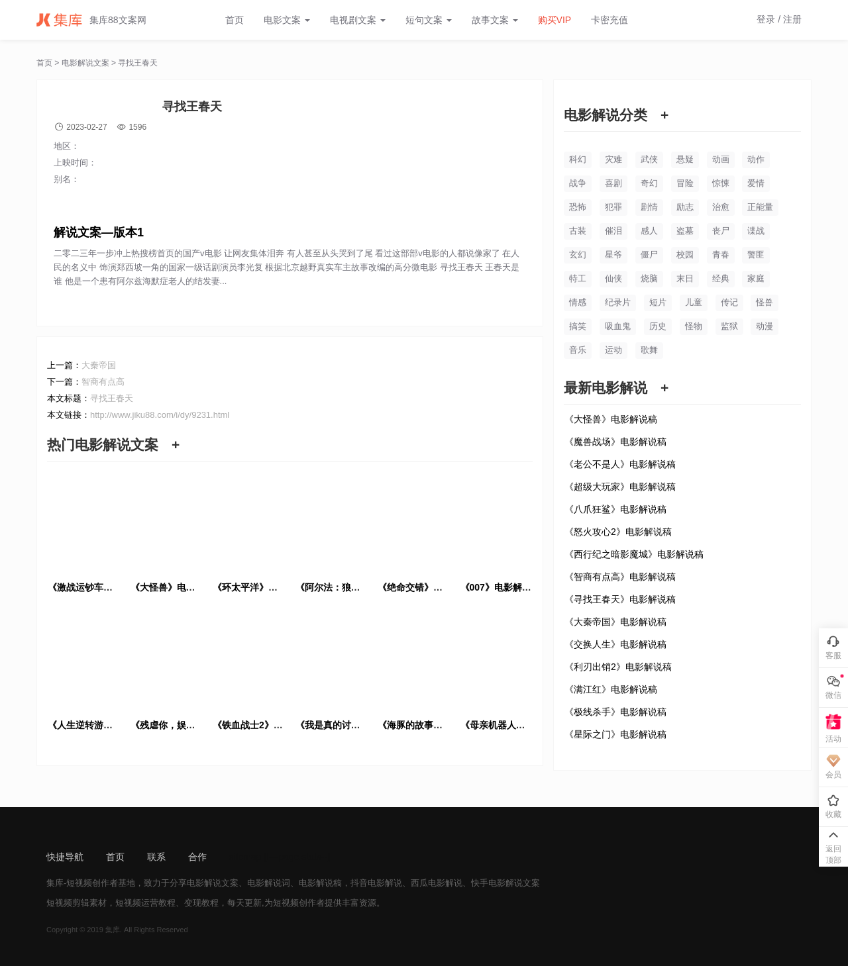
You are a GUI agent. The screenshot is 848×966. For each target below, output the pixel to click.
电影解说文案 (85, 63)
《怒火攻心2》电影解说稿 (618, 531)
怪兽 (764, 302)
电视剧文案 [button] (358, 20)
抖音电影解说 (376, 883)
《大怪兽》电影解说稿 (610, 419)
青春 (720, 255)
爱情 (756, 183)
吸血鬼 (618, 326)
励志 (685, 207)
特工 (577, 278)
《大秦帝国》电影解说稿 (615, 621)
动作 (756, 159)
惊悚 (720, 183)
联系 (156, 856)
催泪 (613, 231)
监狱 (729, 326)
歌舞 (649, 350)
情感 (577, 302)
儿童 (693, 302)
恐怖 (577, 207)
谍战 (756, 231)
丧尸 (720, 231)
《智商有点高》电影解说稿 (620, 576)
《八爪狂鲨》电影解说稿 (615, 509)
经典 (720, 278)
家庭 (756, 278)
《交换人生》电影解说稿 (615, 644)
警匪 (756, 255)
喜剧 (613, 183)
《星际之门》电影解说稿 (615, 734)
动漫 (764, 326)
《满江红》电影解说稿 (610, 689)
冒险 (685, 183)
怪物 (693, 326)
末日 (685, 278)
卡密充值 (609, 20)
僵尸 (649, 255)
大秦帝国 (98, 365)
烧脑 (649, 278)
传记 (729, 302)
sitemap (245, 856)
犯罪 (613, 207)
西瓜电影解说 (436, 883)
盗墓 (685, 231)
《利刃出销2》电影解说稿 (618, 666)
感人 (649, 231)
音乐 (577, 350)
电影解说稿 (320, 883)
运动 (613, 350)
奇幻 (649, 183)
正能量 (760, 207)
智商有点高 (103, 382)
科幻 (577, 159)
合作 (197, 856)
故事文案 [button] (495, 20)
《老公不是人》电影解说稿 (620, 464)
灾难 (613, 159)
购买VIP (555, 20)
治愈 (720, 207)
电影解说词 (268, 883)
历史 (657, 326)
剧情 (649, 207)
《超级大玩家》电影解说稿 (620, 486)
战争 (577, 183)
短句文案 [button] (428, 20)
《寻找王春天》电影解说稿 (620, 599)
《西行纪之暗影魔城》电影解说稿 (634, 554)
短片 (657, 302)
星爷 (613, 255)
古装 (577, 231)
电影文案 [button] (287, 20)
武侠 (649, 159)
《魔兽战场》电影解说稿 (615, 441)
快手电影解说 (497, 883)
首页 (234, 20)
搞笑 (577, 326)
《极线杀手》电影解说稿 (615, 711)
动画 (720, 159)
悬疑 (685, 159)
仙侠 (613, 278)
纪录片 (618, 302)
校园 (685, 255)
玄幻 (577, 255)
